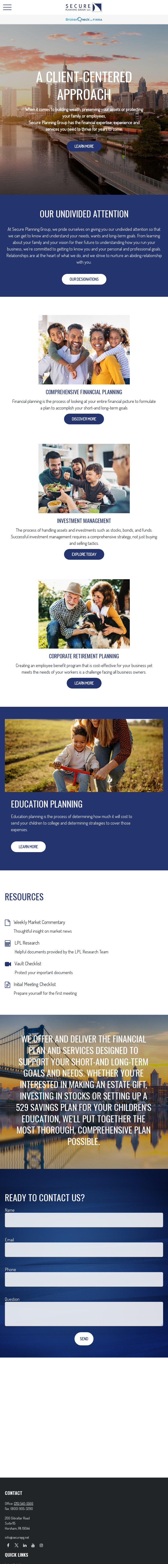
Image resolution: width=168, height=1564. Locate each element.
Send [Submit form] (84, 1338)
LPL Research (27, 943)
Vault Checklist (28, 963)
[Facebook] (8, 1545)
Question (12, 1299)
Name (10, 1210)
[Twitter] (16, 1545)
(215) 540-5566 (23, 1503)
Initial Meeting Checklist (35, 984)
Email (9, 1239)
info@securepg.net (17, 1537)
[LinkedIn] (24, 1545)
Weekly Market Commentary (39, 922)
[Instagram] (41, 1545)
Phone (10, 1269)
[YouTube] (33, 1545)
